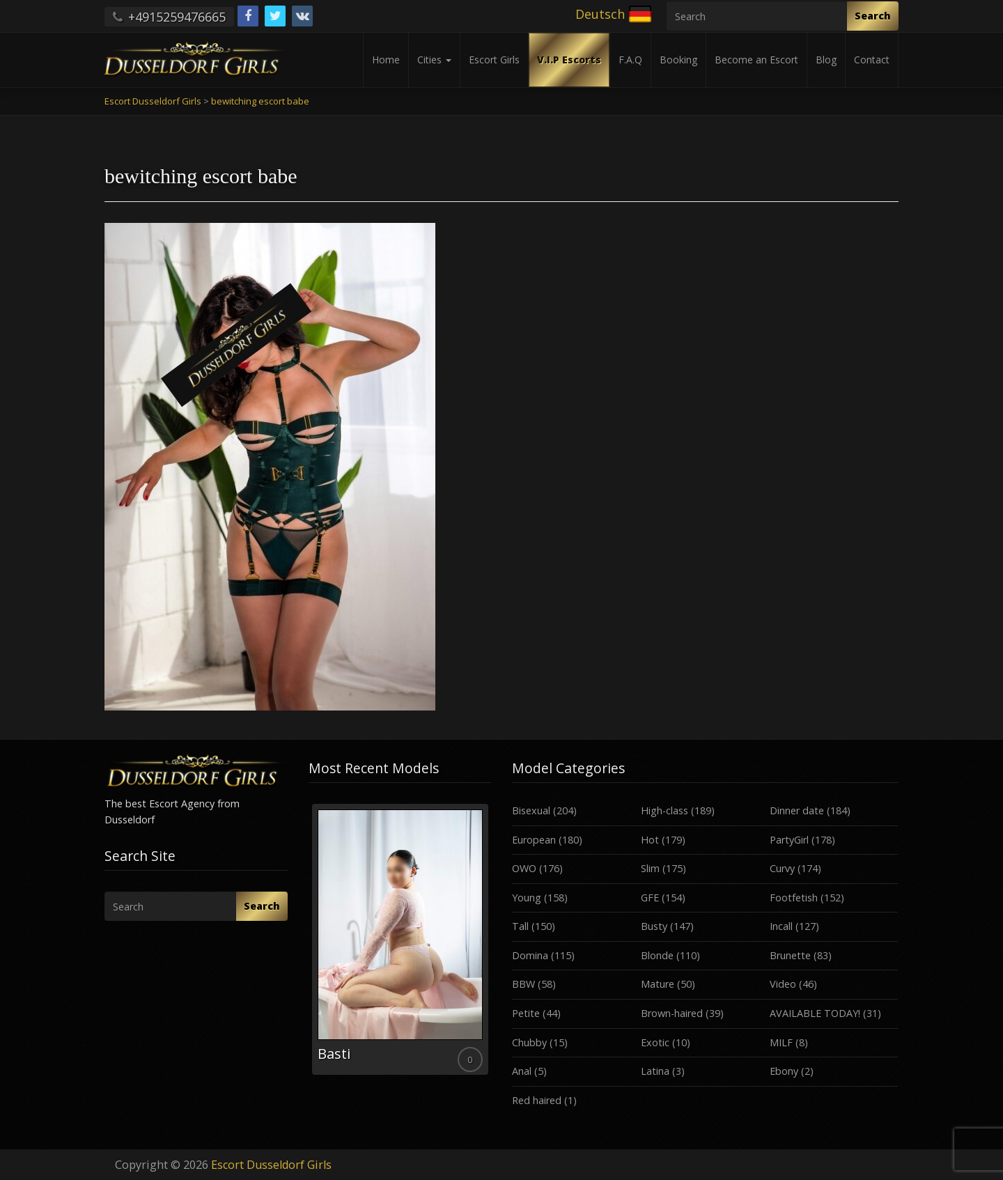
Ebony (784, 1071)
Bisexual (531, 810)
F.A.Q (630, 59)
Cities (434, 59)
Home (386, 59)
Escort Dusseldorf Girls (271, 1164)
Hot (650, 839)
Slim (650, 868)
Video (783, 984)
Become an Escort (756, 59)
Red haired (536, 1100)
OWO (524, 868)
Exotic (655, 1042)
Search (873, 15)
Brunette (790, 955)
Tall (520, 926)
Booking (678, 59)
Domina (530, 955)
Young (526, 897)
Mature (657, 984)
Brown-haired (672, 1013)
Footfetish (794, 897)
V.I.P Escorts (569, 59)
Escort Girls (494, 59)
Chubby (529, 1042)
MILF (781, 1042)
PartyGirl (789, 839)
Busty (654, 926)
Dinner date (797, 810)
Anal (521, 1071)
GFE (650, 897)
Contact (871, 59)
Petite (526, 1013)
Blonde (657, 955)
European (534, 839)
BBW (523, 984)
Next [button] (491, 944)
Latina (655, 1071)
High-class (664, 810)
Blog (826, 59)
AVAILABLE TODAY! (815, 1013)
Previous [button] (308, 944)
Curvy (782, 868)
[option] (400, 939)
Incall (781, 926)
